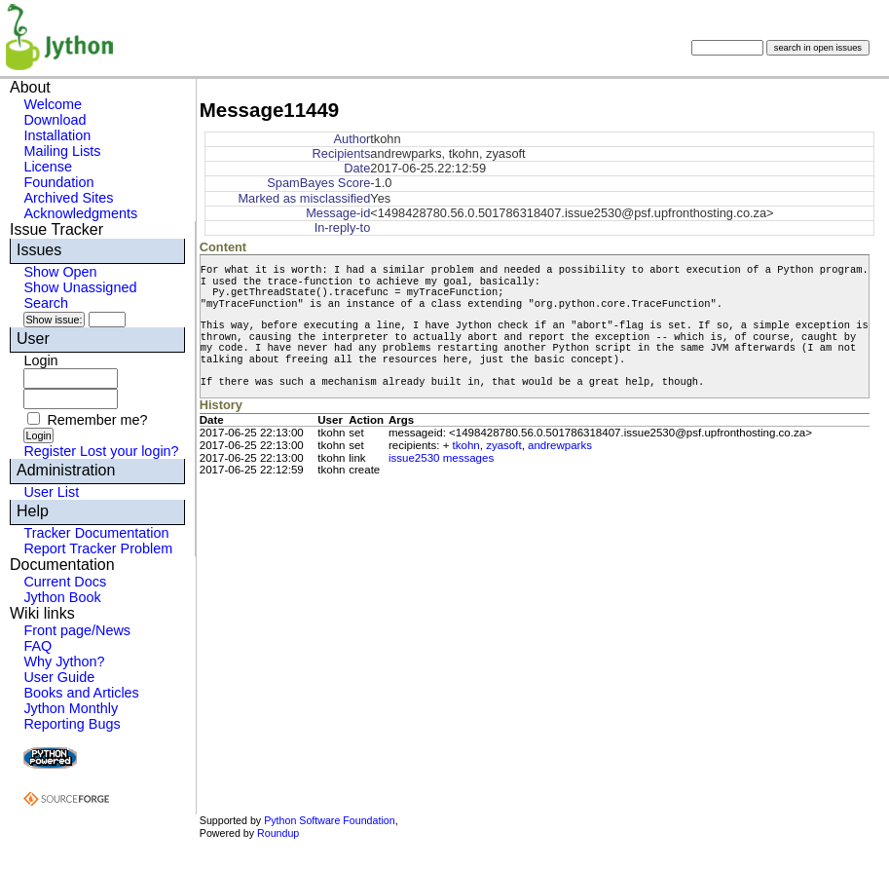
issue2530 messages (441, 458)
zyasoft (503, 445)
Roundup (278, 833)
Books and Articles (80, 692)
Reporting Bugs (71, 724)
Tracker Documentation (95, 533)
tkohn (466, 445)
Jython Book (61, 597)
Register (49, 451)
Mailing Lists (61, 151)
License (47, 166)
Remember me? (97, 420)
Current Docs (64, 581)
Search (45, 303)
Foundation (58, 182)
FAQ (37, 646)
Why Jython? (63, 661)
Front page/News (76, 630)
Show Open (59, 272)
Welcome (52, 104)
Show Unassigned (79, 287)
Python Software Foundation (329, 820)
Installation (57, 135)
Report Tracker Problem (97, 548)
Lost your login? (129, 451)
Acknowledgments (80, 213)
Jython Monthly (70, 708)
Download (54, 120)
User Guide (58, 677)
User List (51, 492)
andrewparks (560, 445)
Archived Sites (68, 198)
